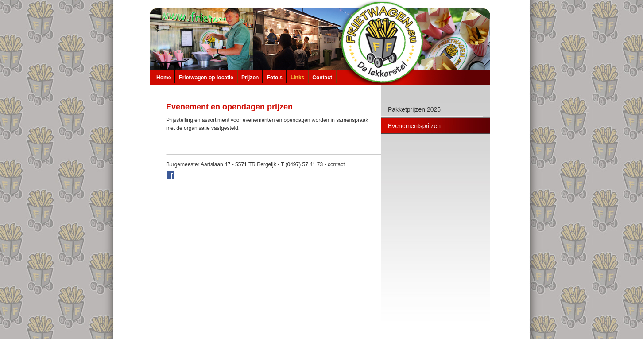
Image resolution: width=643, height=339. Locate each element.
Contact (322, 77)
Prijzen (250, 77)
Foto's (275, 77)
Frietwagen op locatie (206, 77)
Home (163, 77)
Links (297, 77)
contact (336, 164)
